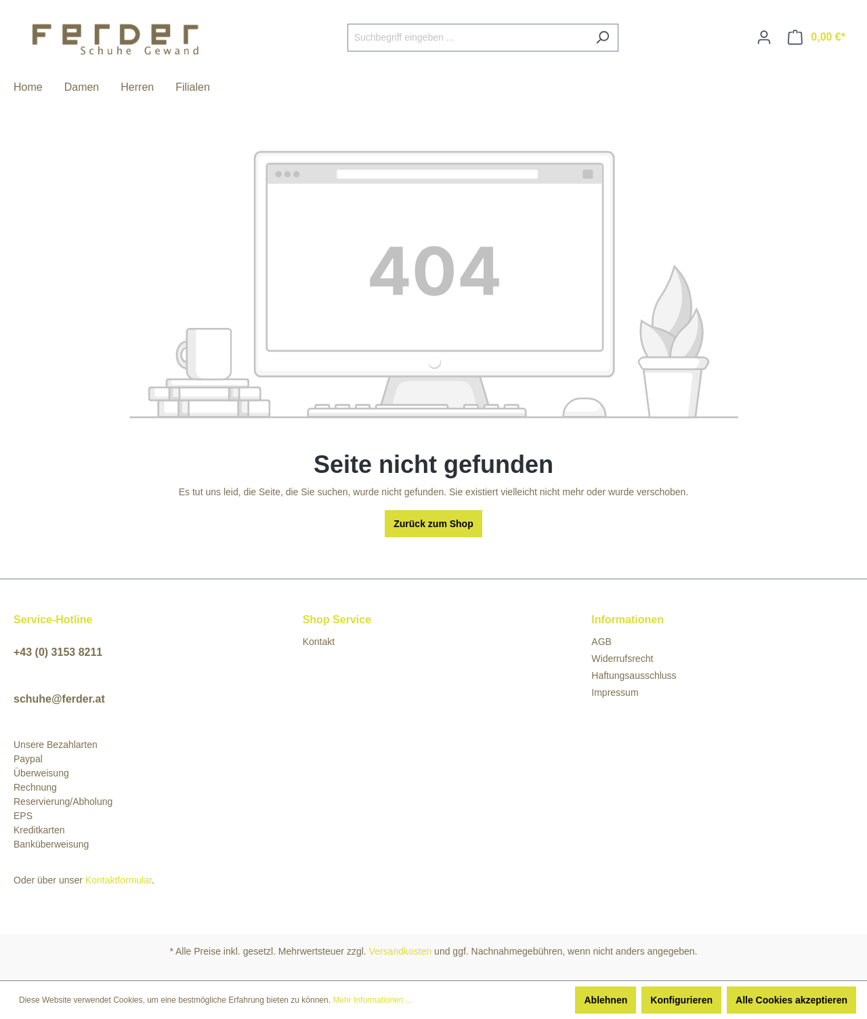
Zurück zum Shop (433, 523)
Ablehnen (605, 1000)
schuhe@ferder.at (59, 699)
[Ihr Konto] (764, 37)
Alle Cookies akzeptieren (791, 1000)
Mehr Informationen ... (372, 1000)
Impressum (614, 692)
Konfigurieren (681, 1000)
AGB (601, 641)
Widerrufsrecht (622, 658)
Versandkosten (400, 951)
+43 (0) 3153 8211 (58, 652)
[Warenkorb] (816, 37)
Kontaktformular (118, 880)
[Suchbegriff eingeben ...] (467, 37)
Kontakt (319, 641)
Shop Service (337, 619)
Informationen (627, 619)
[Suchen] (602, 37)
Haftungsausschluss (633, 675)
